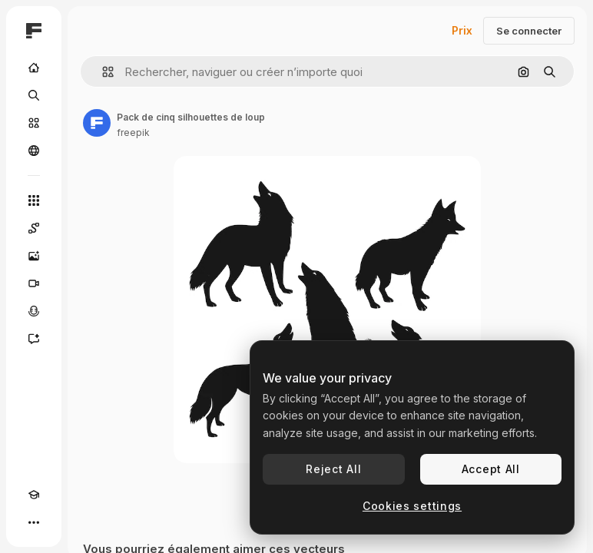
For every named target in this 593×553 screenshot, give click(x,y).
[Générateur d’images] (34, 255)
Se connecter (529, 31)
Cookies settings (412, 505)
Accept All (491, 468)
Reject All (333, 468)
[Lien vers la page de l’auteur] (97, 123)
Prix (462, 30)
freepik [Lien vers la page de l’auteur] (133, 132)
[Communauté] (34, 150)
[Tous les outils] (34, 200)
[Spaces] (34, 228)
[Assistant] (34, 338)
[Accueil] (34, 67)
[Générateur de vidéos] (34, 283)
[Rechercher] (34, 95)
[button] (102, 72)
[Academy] (34, 494)
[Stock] (34, 123)
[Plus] (34, 522)
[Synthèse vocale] (34, 311)
